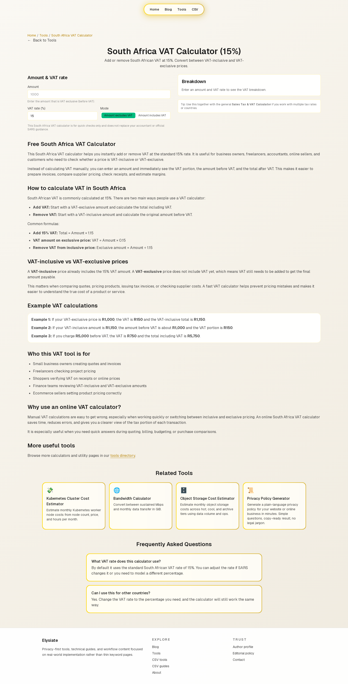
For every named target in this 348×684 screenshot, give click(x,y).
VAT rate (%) (36, 108)
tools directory (122, 455)
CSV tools (159, 660)
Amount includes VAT (152, 115)
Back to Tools (41, 40)
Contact (239, 660)
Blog (168, 9)
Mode (104, 108)
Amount (33, 87)
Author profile (243, 647)
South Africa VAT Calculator (72, 35)
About (156, 672)
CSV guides (160, 666)
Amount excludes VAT (118, 115)
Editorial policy (243, 653)
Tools (181, 9)
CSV (195, 9)
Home (154, 9)
